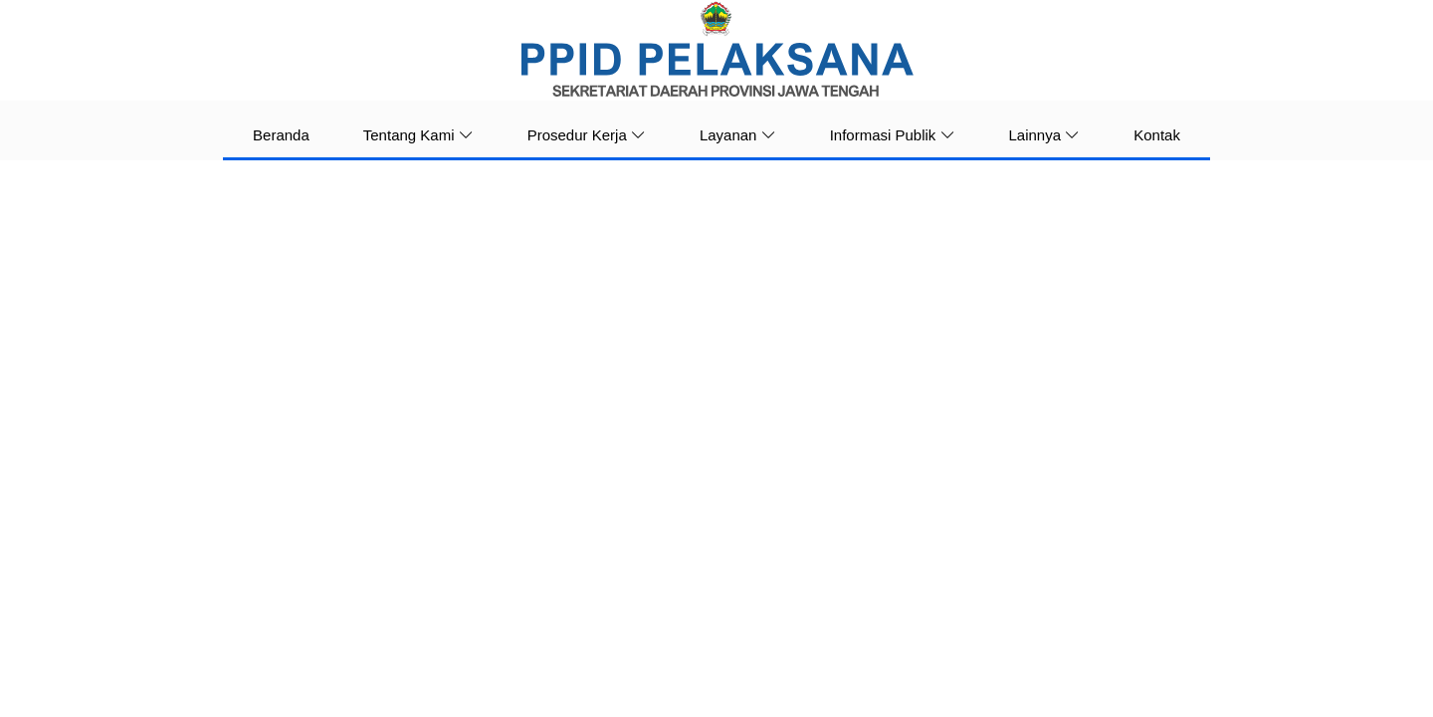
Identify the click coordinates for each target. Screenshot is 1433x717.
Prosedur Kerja (586, 134)
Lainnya (1045, 134)
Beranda (281, 134)
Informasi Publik (892, 134)
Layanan (738, 134)
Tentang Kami (418, 134)
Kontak (1156, 134)
